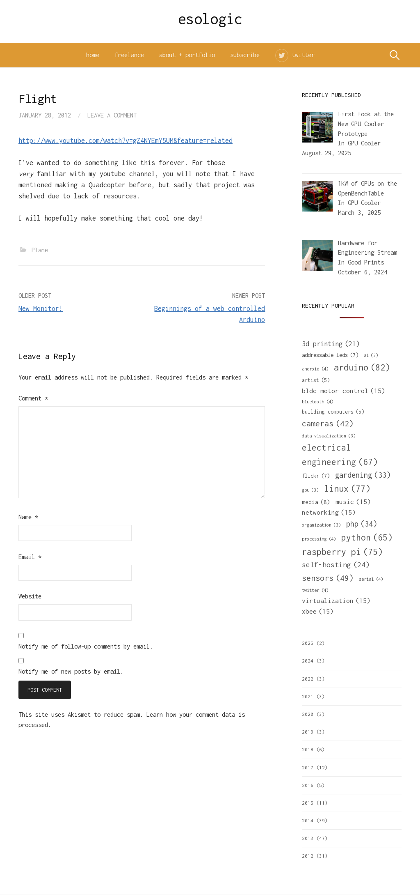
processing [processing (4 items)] (319, 539)
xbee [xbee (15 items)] (317, 611)
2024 (307, 660)
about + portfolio (187, 54)
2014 (307, 820)
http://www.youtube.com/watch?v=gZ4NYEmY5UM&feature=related (125, 140)
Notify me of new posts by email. (70, 671)
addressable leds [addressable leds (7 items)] (330, 354)
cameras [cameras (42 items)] (328, 423)
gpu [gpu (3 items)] (310, 490)
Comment (33, 398)
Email (29, 556)
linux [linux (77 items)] (347, 488)
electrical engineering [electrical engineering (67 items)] (340, 455)
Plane (40, 249)
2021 (307, 696)
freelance (129, 54)
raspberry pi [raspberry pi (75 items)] (342, 552)
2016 (307, 785)
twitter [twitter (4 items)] (315, 590)
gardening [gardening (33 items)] (362, 475)
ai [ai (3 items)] (371, 355)
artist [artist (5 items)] (316, 380)
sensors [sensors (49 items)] (328, 577)
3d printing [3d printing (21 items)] (330, 344)
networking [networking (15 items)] (329, 512)
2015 (307, 802)
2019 (307, 731)
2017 (307, 767)
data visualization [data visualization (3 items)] (329, 435)
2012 (307, 855)
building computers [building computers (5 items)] (333, 412)
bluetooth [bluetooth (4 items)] (317, 401)
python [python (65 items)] (367, 537)
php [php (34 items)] (361, 524)
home (92, 54)
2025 (307, 643)
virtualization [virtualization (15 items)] (336, 600)
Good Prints (366, 262)
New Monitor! (40, 308)
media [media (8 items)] (316, 502)
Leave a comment (112, 115)
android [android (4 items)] (315, 369)
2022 (307, 678)
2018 (307, 749)
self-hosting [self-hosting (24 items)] (336, 565)
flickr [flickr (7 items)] (316, 475)
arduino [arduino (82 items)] (362, 367)
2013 (307, 838)
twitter (303, 54)
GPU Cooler (364, 143)
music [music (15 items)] (353, 501)
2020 (307, 714)
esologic (210, 19)
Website (29, 596)
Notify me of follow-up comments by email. (85, 646)
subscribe (245, 54)
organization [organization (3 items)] (321, 525)
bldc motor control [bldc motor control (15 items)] (343, 390)
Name (28, 516)
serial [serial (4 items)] (371, 579)
